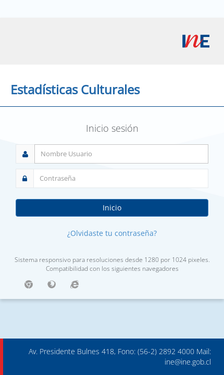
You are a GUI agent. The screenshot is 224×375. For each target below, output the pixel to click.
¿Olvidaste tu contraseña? (112, 233)
